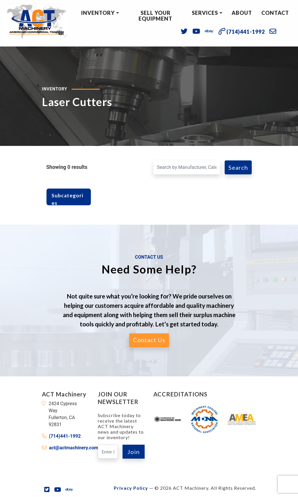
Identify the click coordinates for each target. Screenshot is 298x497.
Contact (275, 13)
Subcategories (67, 198)
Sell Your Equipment (155, 16)
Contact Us (149, 339)
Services (205, 13)
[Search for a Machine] (186, 167)
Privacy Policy (131, 488)
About (242, 13)
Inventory (98, 13)
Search (238, 167)
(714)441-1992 (65, 436)
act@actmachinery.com (73, 447)
